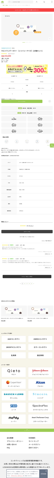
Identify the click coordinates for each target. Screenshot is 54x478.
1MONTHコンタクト (13, 347)
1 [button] (23, 42)
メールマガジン (34, 444)
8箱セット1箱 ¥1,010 (14, 131)
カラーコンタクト (40, 347)
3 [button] (30, 42)
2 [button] (27, 42)
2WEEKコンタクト (40, 339)
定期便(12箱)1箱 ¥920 (29, 113)
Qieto (7, 5)
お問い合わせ (12, 444)
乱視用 (13, 355)
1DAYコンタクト (14, 339)
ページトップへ (27, 430)
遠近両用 (40, 355)
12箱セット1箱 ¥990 (40, 131)
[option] (14, 314)
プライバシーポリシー (15, 441)
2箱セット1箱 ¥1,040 (40, 118)
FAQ (8, 447)
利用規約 (32, 438)
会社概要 (10, 438)
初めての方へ (34, 447)
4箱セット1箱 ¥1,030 (14, 125)
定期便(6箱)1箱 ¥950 (29, 108)
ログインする (27, 231)
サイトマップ (34, 441)
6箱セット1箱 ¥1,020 (40, 125)
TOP (3, 5)
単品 (14, 118)
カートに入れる (21, 101)
